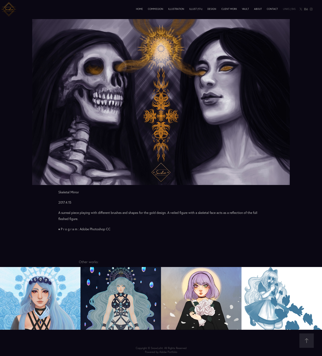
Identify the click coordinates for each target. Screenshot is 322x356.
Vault (245, 8)
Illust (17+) (195, 8)
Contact (272, 8)
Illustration (176, 8)
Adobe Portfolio (168, 352)
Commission (155, 8)
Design (211, 8)
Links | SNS (289, 8)
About (258, 8)
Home (139, 8)
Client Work (229, 8)
